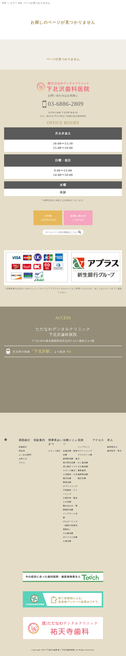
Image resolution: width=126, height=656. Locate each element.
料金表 (22, 451)
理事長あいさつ (55, 442)
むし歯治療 (83, 463)
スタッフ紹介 (54, 451)
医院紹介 (24, 440)
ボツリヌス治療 (70, 537)
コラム (22, 463)
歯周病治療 (83, 474)
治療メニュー (70, 442)
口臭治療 (67, 541)
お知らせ (23, 459)
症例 (81, 440)
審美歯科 (82, 470)
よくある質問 (25, 455)
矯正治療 (82, 478)
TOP (4, 3)
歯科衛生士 (112, 447)
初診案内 (39, 440)
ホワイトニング (70, 486)
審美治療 (67, 482)
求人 (110, 440)
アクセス (98, 440)
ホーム (5, 439)
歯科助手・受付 (114, 451)
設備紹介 (23, 447)
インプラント (84, 447)
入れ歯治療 (68, 533)
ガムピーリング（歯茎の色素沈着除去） (70, 525)
